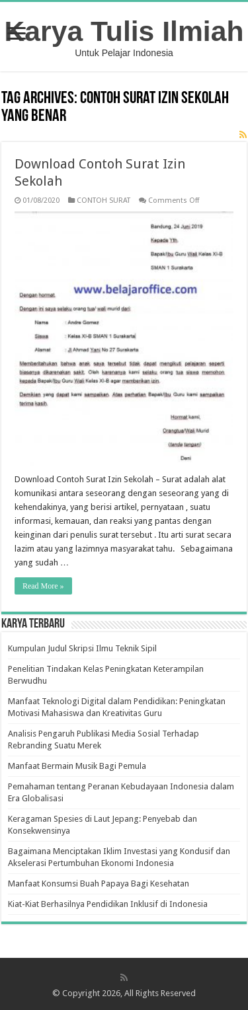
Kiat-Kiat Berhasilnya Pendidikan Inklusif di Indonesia (108, 904)
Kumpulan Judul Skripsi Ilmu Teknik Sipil (82, 648)
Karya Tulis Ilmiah (124, 31)
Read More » (43, 586)
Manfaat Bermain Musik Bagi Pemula (77, 766)
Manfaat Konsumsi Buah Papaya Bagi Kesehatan (98, 883)
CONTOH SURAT (103, 200)
